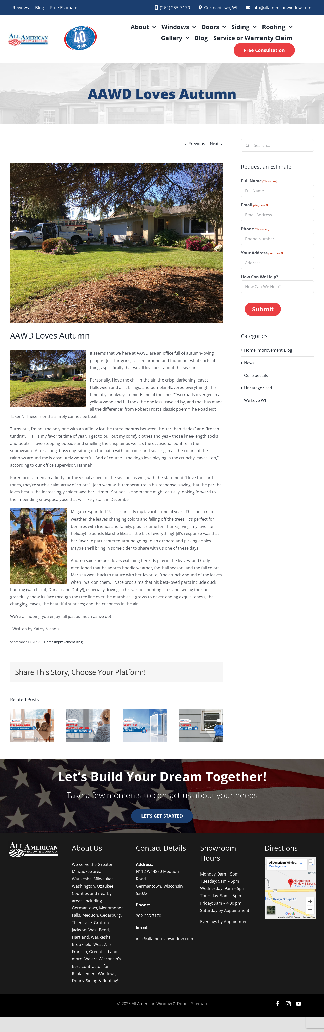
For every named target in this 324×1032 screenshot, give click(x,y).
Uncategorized (258, 387)
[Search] (247, 145)
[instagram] (288, 1003)
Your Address (262, 253)
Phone (255, 229)
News (249, 362)
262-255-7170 (148, 916)
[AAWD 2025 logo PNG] (80, 22)
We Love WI (255, 400)
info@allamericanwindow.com (164, 938)
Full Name (259, 181)
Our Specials (256, 375)
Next (214, 143)
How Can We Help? (259, 277)
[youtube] (298, 1003)
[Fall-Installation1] (116, 243)
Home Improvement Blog (63, 642)
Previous (196, 143)
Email (254, 205)
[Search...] (277, 145)
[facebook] (277, 1003)
